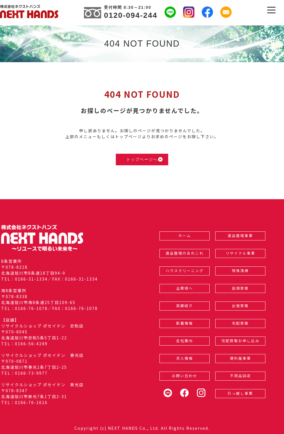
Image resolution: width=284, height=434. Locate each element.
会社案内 (184, 340)
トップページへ (144, 159)
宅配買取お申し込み (240, 340)
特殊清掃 (240, 270)
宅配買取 (240, 323)
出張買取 (240, 305)
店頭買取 (240, 288)
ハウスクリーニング (185, 270)
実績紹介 (184, 305)
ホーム (184, 235)
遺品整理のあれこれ (185, 253)
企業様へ (184, 288)
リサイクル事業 (240, 253)
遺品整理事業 (240, 235)
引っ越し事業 (240, 393)
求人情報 (184, 358)
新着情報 (184, 323)
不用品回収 (240, 375)
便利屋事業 (240, 358)
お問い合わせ (184, 375)
